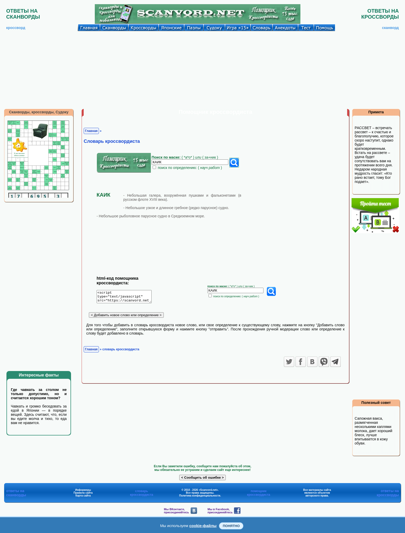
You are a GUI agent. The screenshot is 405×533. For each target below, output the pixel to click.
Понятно (231, 526)
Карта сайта (83, 495)
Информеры (83, 489)
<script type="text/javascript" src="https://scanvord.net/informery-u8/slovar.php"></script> (127, 297)
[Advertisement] (202, 70)
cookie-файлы (203, 525)
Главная (91, 131)
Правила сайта (83, 492)
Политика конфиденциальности (199, 495)
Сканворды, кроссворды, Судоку (38, 112)
